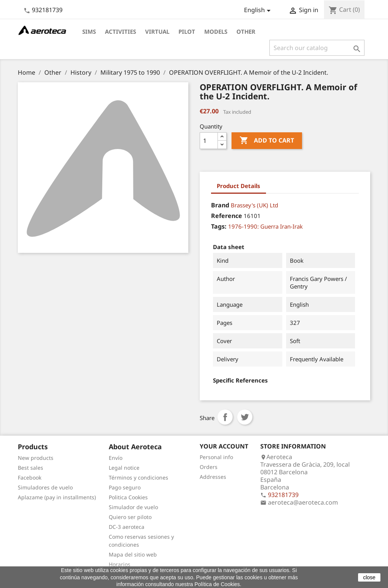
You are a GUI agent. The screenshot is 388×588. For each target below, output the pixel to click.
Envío (115, 457)
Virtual (157, 31)
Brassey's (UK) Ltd (254, 205)
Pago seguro (125, 487)
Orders (208, 466)
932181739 (47, 10)
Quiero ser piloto (130, 517)
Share (225, 417)
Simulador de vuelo (133, 507)
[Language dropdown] (258, 10)
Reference (226, 216)
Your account (224, 446)
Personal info (216, 457)
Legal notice (124, 467)
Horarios (119, 564)
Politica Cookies (128, 497)
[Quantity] (209, 140)
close (369, 577)
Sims (89, 31)
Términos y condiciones (138, 477)
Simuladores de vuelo (45, 487)
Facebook (29, 477)
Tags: (219, 226)
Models (215, 31)
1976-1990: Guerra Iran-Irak (265, 226)
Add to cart (266, 141)
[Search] (317, 48)
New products (35, 457)
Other (245, 31)
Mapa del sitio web (133, 554)
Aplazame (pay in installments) (57, 497)
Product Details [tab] (238, 186)
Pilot (186, 31)
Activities (120, 31)
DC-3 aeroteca (126, 526)
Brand (220, 205)
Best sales (30, 467)
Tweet (244, 417)
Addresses (213, 476)
